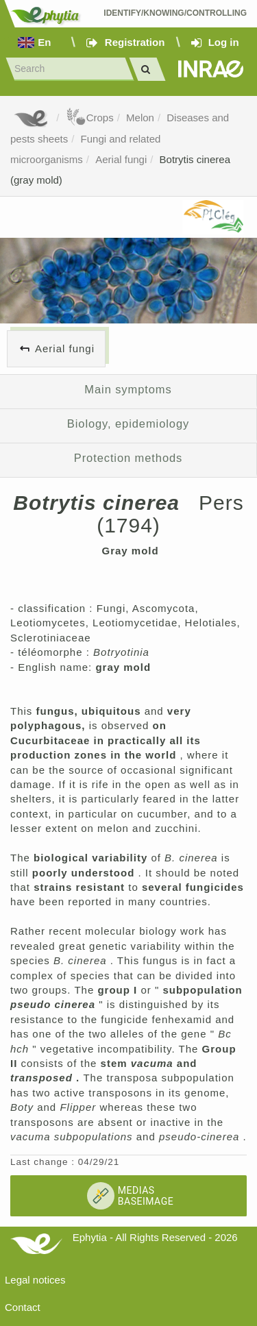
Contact (22, 1307)
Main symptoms (127, 389)
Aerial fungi (121, 159)
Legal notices (35, 1280)
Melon (140, 117)
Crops (90, 117)
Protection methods (128, 458)
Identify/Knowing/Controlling (175, 13)
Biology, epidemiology (128, 423)
